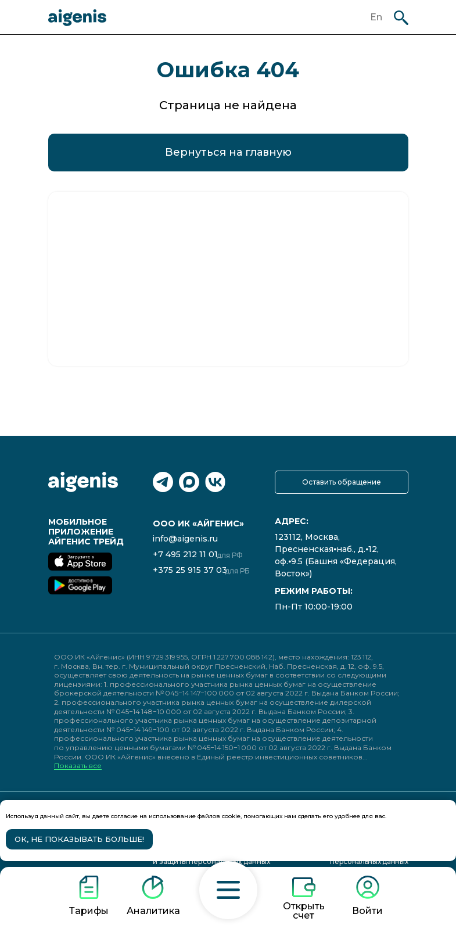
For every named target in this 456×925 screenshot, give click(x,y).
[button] (228, 890)
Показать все (78, 766)
